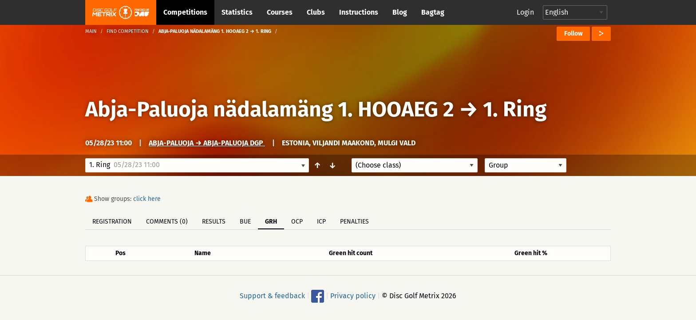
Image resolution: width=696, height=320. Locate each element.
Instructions (358, 12)
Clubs (316, 12)
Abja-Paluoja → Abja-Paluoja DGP (207, 143)
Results (213, 221)
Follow (573, 33)
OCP (297, 221)
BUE (245, 221)
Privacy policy (353, 296)
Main (91, 31)
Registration (112, 221)
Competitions (185, 12)
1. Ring (514, 109)
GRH (271, 221)
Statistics (237, 12)
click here (147, 199)
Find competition (128, 31)
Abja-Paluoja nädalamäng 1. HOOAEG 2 (269, 109)
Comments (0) (167, 221)
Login (525, 12)
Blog (399, 12)
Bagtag (432, 12)
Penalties (354, 221)
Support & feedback (272, 296)
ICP (321, 221)
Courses (280, 12)
